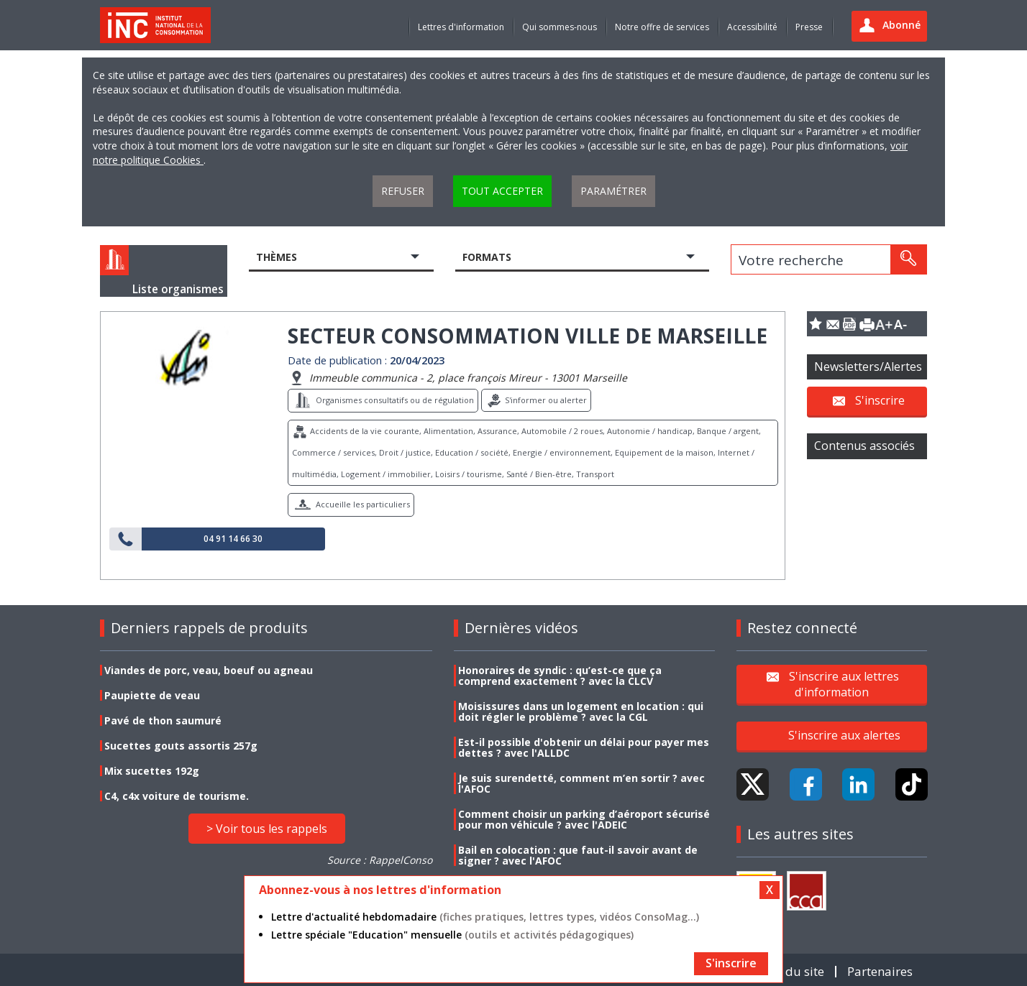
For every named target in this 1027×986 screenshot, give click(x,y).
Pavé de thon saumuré (163, 720)
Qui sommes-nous (559, 27)
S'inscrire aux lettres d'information (844, 683)
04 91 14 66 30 (233, 539)
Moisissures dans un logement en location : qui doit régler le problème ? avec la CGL (580, 711)
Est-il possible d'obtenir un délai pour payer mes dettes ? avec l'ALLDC (583, 747)
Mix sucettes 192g (151, 771)
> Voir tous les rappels (266, 829)
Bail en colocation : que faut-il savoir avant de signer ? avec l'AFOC (578, 855)
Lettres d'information (461, 27)
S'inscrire (880, 400)
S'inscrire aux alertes (844, 735)
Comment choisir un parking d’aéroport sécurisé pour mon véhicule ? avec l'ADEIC (584, 819)
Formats (486, 257)
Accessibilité (752, 27)
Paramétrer (613, 191)
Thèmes (276, 257)
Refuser (402, 191)
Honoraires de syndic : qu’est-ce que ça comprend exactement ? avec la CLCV (560, 675)
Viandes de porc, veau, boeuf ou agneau (208, 670)
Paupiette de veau (152, 695)
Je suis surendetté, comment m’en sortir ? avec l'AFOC (581, 783)
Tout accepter (502, 191)
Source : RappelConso (379, 860)
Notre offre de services (662, 27)
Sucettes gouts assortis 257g (180, 745)
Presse (809, 27)
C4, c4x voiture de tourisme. (176, 796)
